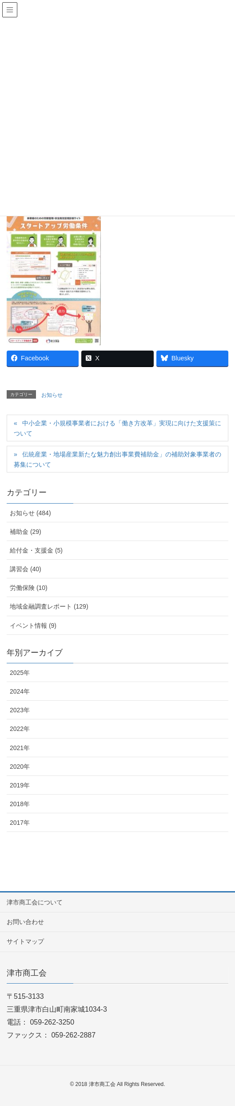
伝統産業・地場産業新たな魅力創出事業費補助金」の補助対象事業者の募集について (117, 459)
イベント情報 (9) (33, 625)
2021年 (20, 747)
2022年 (20, 728)
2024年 (20, 691)
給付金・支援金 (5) (36, 550)
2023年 (20, 710)
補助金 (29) (25, 531)
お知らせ (52, 395)
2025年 (20, 672)
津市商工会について (35, 902)
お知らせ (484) (30, 513)
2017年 (20, 822)
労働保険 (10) (29, 587)
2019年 (20, 785)
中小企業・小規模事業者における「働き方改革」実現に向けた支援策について (117, 428)
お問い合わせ (25, 921)
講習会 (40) (25, 569)
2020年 (20, 766)
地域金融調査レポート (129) (49, 606)
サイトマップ (25, 941)
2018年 (20, 803)
